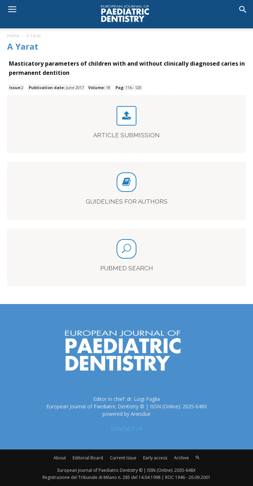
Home (13, 36)
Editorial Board (88, 458)
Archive (181, 458)
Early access (155, 458)
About (60, 458)
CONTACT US (126, 428)
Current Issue (123, 458)
